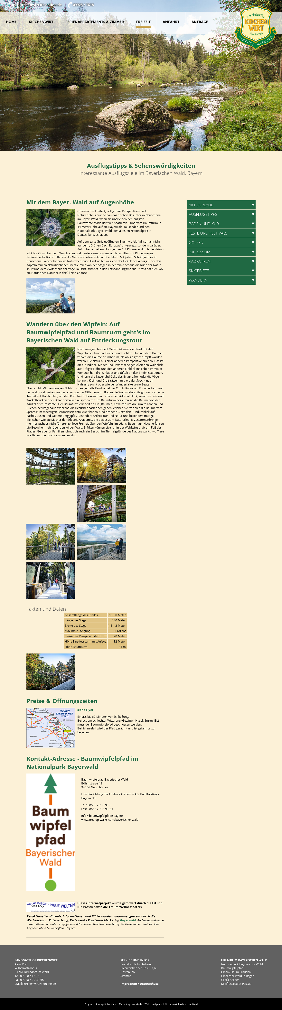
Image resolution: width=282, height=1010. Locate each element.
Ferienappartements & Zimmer (94, 21)
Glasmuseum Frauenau (236, 972)
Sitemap (125, 976)
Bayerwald (128, 920)
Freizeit (143, 22)
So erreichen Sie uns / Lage (138, 968)
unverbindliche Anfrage (136, 964)
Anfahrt (171, 21)
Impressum (128, 984)
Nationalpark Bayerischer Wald (242, 964)
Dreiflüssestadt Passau (236, 984)
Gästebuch (127, 972)
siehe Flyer (85, 710)
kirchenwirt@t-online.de (40, 984)
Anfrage (200, 21)
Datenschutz (149, 984)
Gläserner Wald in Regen (237, 976)
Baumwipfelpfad (232, 968)
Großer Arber (230, 980)
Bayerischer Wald (140, 1004)
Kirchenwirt (41, 21)
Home (11, 21)
